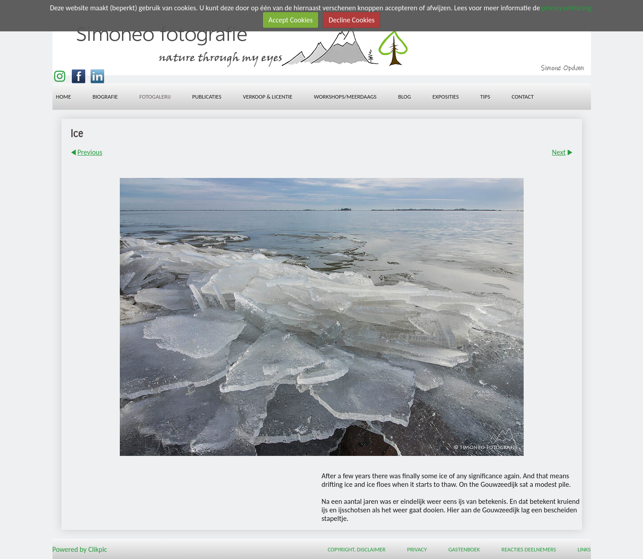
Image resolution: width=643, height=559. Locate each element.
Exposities (446, 96)
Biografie (105, 96)
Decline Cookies (351, 20)
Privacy (417, 549)
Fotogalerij (155, 96)
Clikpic (97, 549)
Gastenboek (464, 549)
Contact (523, 96)
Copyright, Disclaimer (356, 549)
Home (63, 96)
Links (584, 549)
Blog (404, 96)
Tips (485, 96)
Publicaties (206, 96)
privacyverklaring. (567, 8)
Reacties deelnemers (528, 549)
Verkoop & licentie (267, 96)
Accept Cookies (290, 20)
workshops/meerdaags (345, 96)
